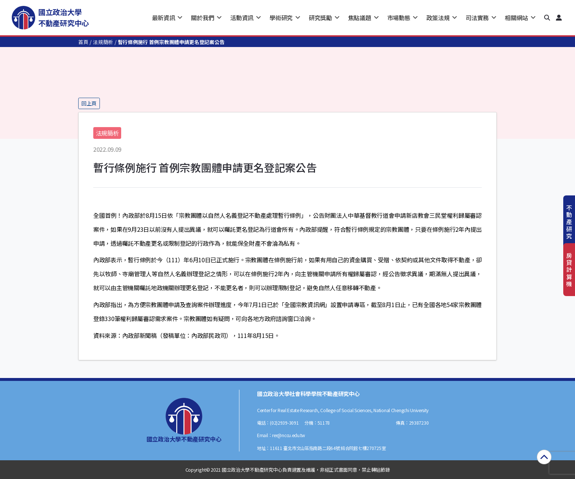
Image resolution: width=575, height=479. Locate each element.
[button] (547, 17)
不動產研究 (569, 221)
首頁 (83, 42)
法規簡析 (103, 42)
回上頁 (89, 103)
